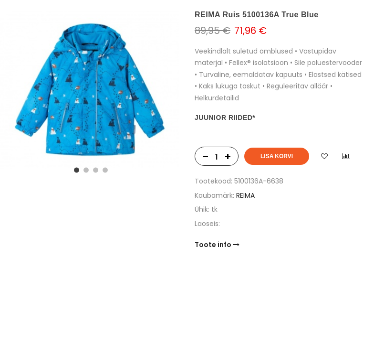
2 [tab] (85, 169)
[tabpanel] (89, 90)
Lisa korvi (276, 156)
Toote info (217, 244)
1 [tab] (75, 169)
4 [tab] (104, 169)
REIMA (245, 195)
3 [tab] (94, 169)
